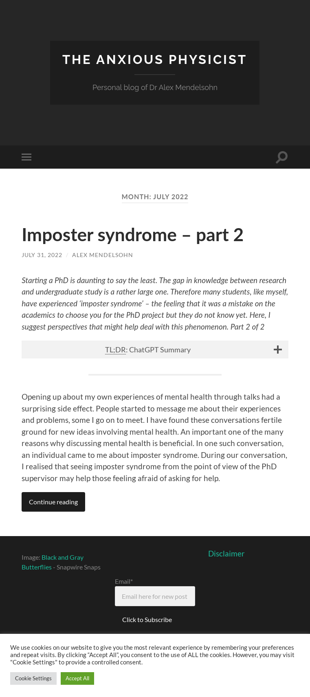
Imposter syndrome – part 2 (134, 234)
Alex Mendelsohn (102, 254)
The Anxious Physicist (155, 59)
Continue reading (53, 501)
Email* (155, 591)
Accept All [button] (77, 678)
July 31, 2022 (42, 254)
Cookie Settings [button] (33, 678)
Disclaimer (226, 553)
